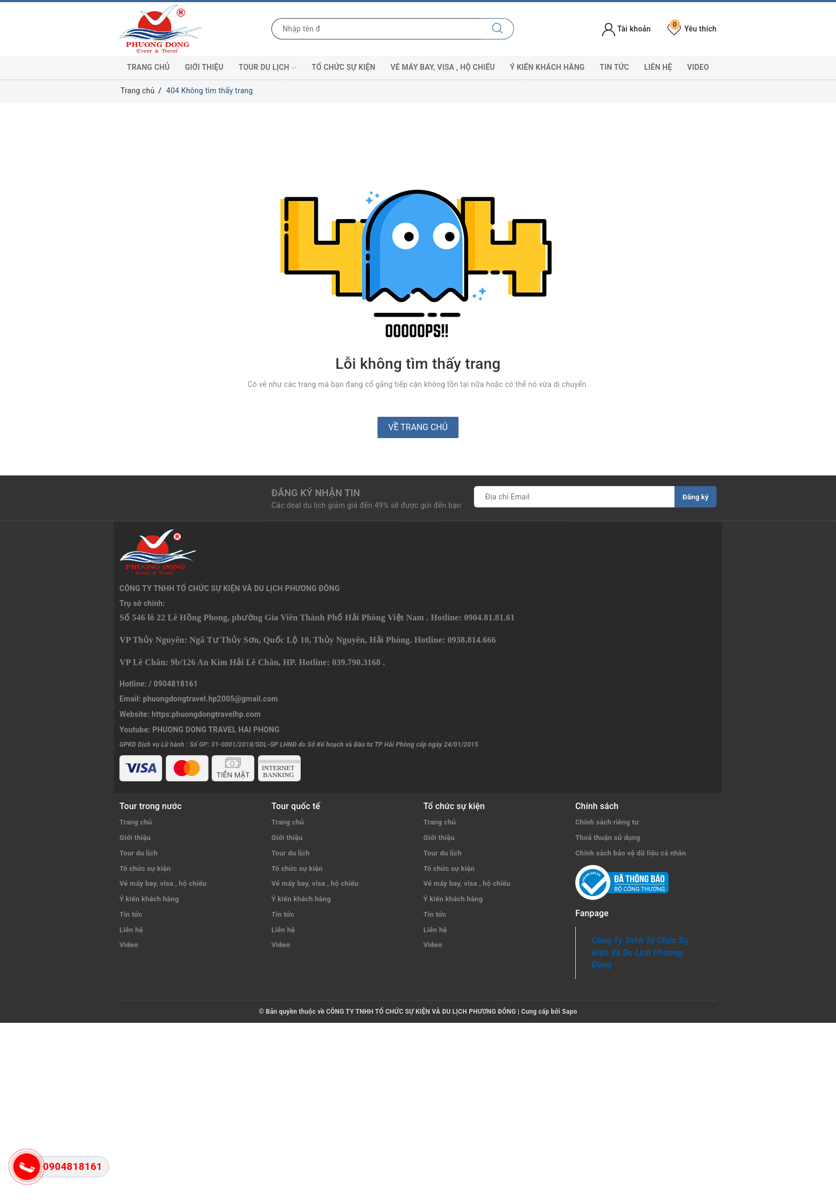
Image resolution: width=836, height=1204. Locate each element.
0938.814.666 (471, 595)
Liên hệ (658, 67)
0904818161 (176, 639)
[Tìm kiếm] (497, 28)
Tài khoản (626, 29)
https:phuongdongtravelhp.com (206, 669)
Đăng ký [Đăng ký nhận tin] (695, 496)
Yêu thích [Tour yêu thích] (692, 29)
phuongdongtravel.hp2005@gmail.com (210, 654)
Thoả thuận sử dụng (610, 809)
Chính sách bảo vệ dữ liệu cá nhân (634, 824)
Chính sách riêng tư (609, 793)
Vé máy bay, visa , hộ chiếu (442, 67)
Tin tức (614, 67)
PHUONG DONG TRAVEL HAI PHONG (216, 685)
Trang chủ (148, 67)
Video (698, 67)
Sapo (569, 983)
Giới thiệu (204, 67)
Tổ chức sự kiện (344, 67)
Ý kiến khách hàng (547, 67)
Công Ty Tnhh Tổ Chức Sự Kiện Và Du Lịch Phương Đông (640, 924)
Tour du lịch (268, 67)
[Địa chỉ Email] (574, 496)
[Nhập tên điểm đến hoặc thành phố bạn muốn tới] (376, 28)
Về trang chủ (417, 427)
